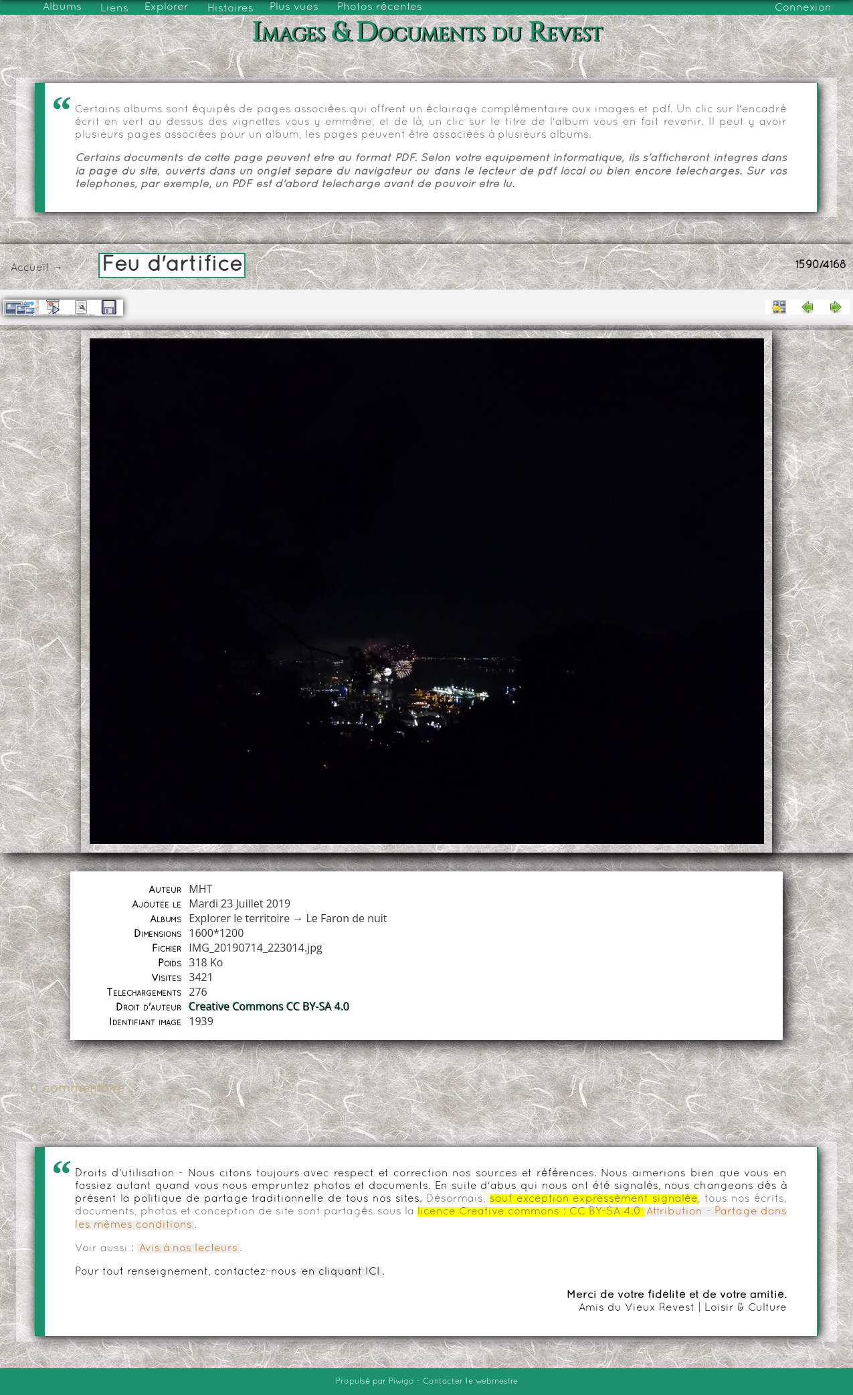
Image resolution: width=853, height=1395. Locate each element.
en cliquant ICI (341, 1272)
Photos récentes (379, 7)
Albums (62, 7)
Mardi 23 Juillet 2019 (239, 903)
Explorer (167, 7)
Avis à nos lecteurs (188, 1248)
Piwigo (401, 1381)
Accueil (30, 268)
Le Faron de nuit (346, 918)
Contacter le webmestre (470, 1381)
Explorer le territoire (239, 918)
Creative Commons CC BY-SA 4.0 (269, 1006)
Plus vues (294, 7)
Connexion (803, 8)
